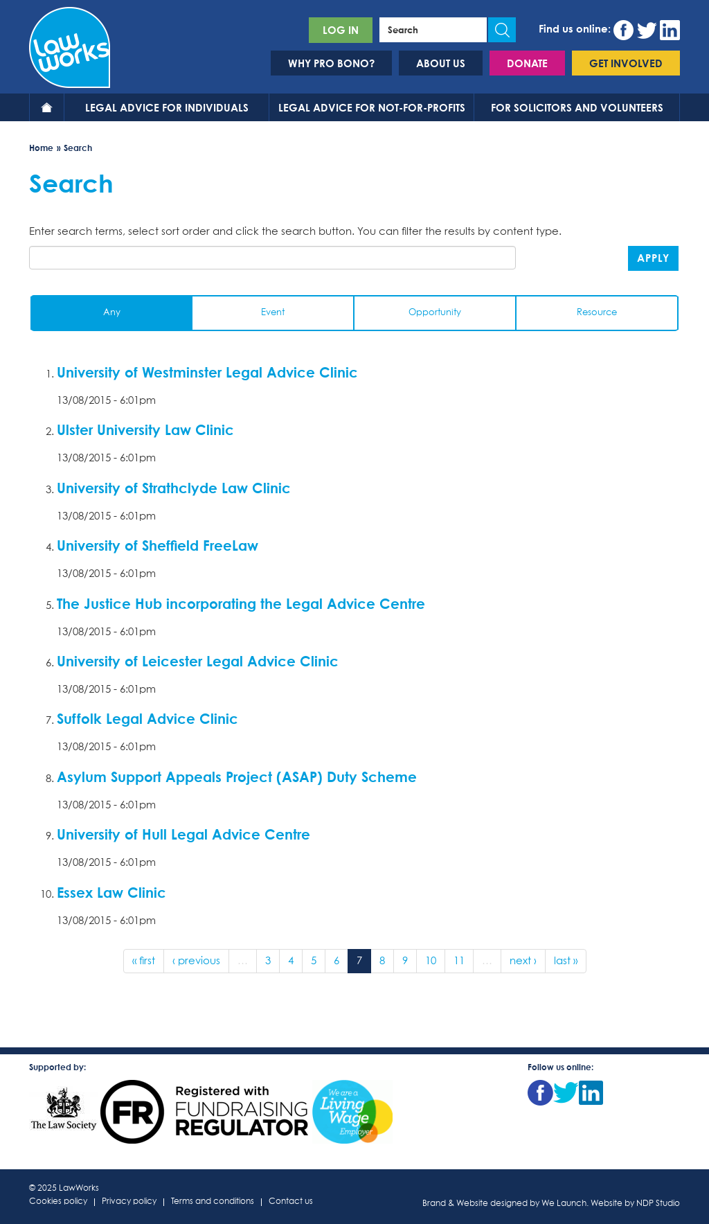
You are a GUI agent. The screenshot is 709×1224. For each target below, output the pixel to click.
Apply (653, 257)
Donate (527, 63)
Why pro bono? (331, 63)
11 (459, 961)
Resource (597, 312)
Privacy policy (129, 1202)
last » (565, 961)
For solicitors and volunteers (577, 107)
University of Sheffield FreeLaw (157, 545)
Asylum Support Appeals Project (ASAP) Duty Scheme (237, 776)
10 (430, 961)
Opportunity (435, 312)
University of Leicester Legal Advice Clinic (198, 661)
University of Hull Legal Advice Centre (183, 834)
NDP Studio (658, 1204)
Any (111, 312)
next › (523, 961)
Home (47, 107)
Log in (341, 30)
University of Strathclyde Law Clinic (174, 487)
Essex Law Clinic (111, 892)
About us (440, 63)
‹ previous (196, 961)
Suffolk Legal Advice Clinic (147, 718)
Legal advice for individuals (167, 107)
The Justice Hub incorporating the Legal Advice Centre (241, 603)
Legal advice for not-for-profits (371, 107)
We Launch (563, 1204)
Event (273, 312)
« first (143, 961)
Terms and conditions (212, 1202)
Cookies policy (58, 1202)
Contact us (291, 1202)
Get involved (626, 63)
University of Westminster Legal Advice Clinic (207, 372)
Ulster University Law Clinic (145, 429)
